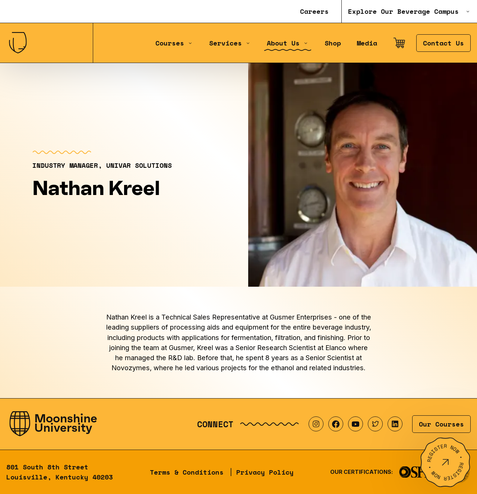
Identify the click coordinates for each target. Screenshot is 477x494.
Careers (314, 11)
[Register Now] (445, 462)
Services (230, 43)
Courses (174, 43)
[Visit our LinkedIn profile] (395, 423)
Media (367, 43)
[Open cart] (399, 43)
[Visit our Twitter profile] (375, 423)
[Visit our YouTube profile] (355, 423)
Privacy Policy (265, 472)
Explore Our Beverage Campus (409, 11)
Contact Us (443, 43)
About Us (288, 43)
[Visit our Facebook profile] (335, 423)
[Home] (46, 43)
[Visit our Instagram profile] (316, 423)
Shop (333, 43)
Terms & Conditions (187, 472)
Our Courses (441, 424)
